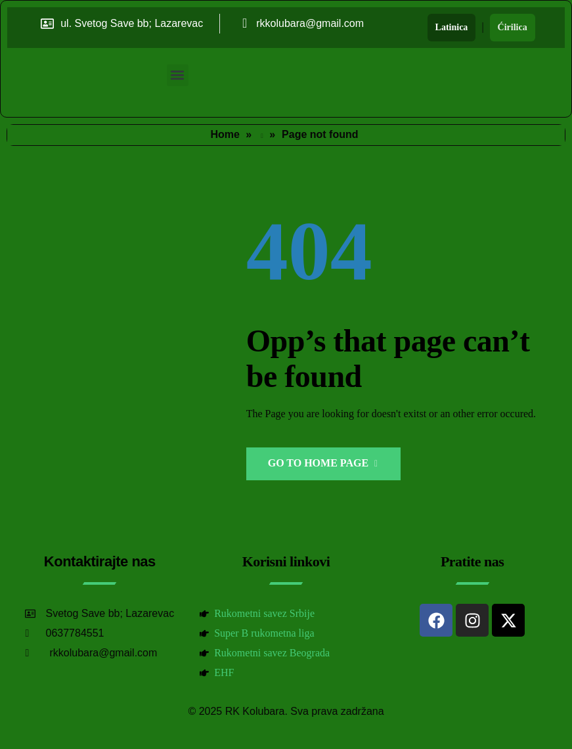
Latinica (451, 27)
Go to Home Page (323, 462)
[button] (177, 75)
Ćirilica (512, 27)
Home (224, 134)
